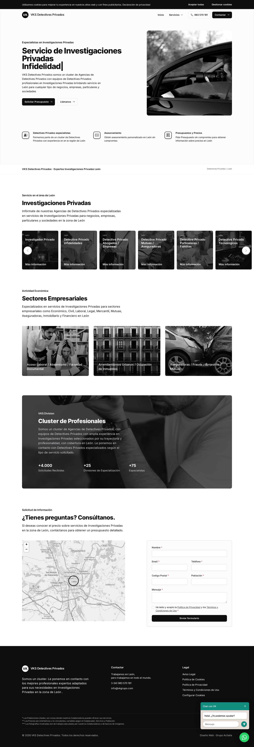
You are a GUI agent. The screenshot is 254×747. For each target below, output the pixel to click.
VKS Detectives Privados (43, 15)
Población (197, 575)
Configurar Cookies (193, 695)
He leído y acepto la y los (187, 609)
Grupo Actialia (224, 735)
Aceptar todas (196, 4)
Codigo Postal (160, 575)
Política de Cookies (193, 679)
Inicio (161, 14)
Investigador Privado (40, 239)
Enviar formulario (189, 618)
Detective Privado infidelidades (76, 241)
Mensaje (157, 589)
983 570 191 (199, 14)
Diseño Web (207, 735)
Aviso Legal (188, 674)
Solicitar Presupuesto (38, 101)
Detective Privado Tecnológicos (231, 241)
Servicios (176, 14)
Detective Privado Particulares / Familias (192, 243)
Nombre (157, 547)
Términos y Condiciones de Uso (200, 689)
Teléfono (196, 561)
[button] (246, 251)
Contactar (222, 14)
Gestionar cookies (222, 4)
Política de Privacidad (188, 607)
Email (155, 561)
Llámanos (67, 101)
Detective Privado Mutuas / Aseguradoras (154, 243)
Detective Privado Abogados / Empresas (115, 243)
